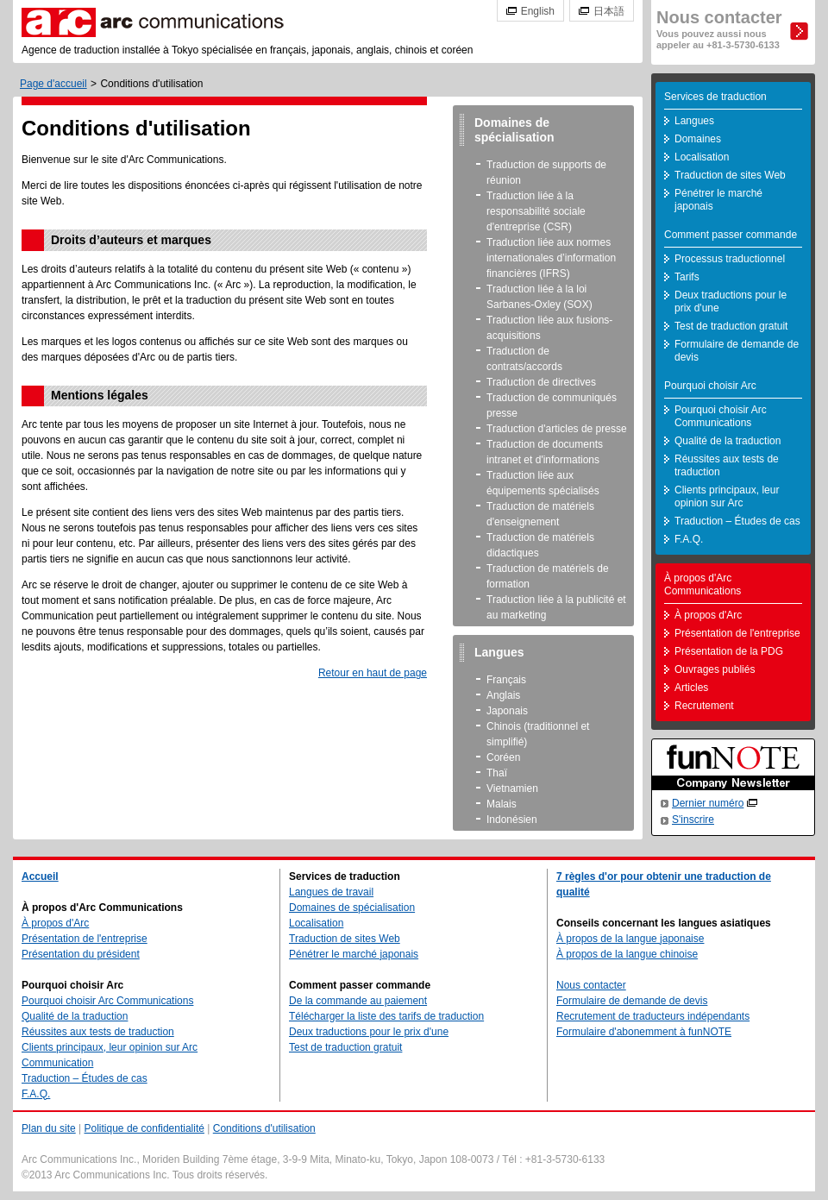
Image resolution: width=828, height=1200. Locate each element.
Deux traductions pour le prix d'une (730, 301)
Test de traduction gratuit (730, 326)
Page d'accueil (53, 84)
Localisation (701, 157)
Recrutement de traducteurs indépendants (653, 1016)
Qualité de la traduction (727, 441)
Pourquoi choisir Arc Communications (720, 416)
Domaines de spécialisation (352, 908)
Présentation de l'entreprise (737, 633)
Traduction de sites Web (730, 175)
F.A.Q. (688, 539)
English (538, 11)
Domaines (697, 139)
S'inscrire (693, 820)
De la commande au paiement (358, 1001)
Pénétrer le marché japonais (718, 199)
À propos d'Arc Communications (702, 584)
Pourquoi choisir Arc (710, 386)
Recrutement (704, 706)
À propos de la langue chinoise (627, 954)
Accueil (40, 876)
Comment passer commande (730, 235)
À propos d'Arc (708, 615)
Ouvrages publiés (714, 669)
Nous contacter (719, 29)
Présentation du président (81, 954)
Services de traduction (715, 97)
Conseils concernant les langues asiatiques (663, 923)
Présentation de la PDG (728, 651)
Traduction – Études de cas (737, 521)
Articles (691, 688)
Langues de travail (331, 892)
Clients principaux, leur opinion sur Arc (726, 496)
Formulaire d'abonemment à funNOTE (643, 1032)
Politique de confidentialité (144, 1128)
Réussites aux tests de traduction (726, 465)
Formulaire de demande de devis (736, 350)
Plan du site (49, 1128)
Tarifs (686, 277)
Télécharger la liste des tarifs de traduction (386, 1016)
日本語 (608, 11)
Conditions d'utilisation (264, 1128)
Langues (694, 121)
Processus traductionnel (729, 259)
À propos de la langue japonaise (630, 939)
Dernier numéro (707, 803)
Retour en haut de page (372, 673)
